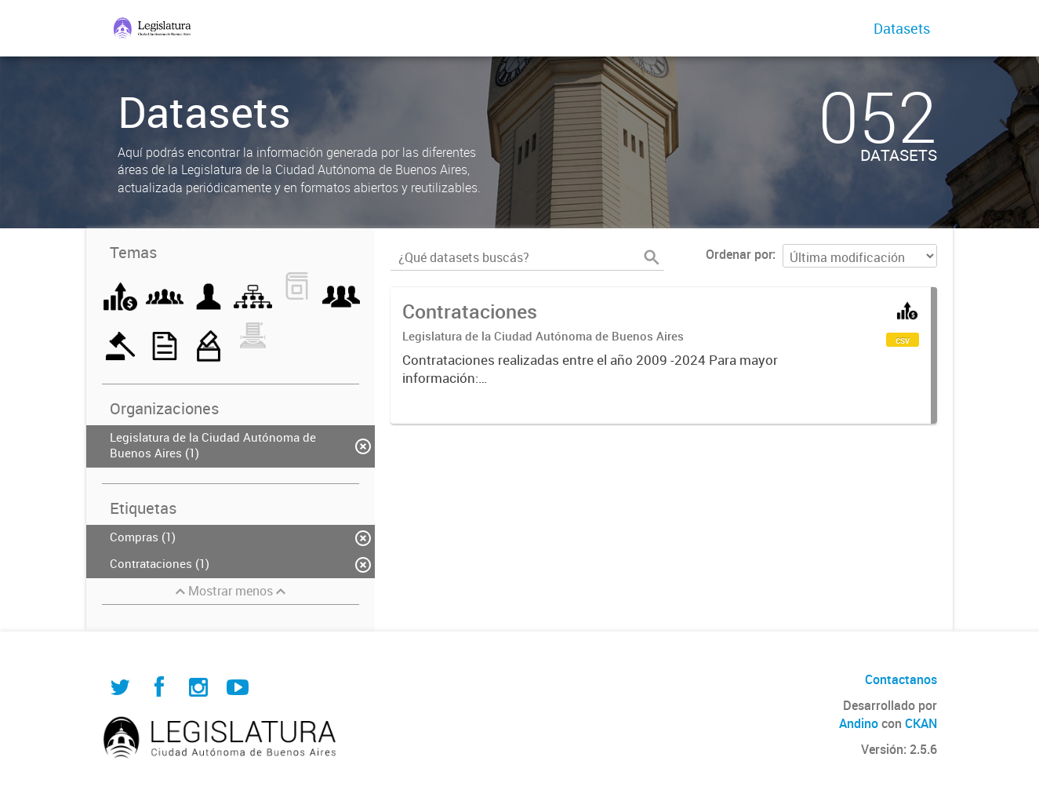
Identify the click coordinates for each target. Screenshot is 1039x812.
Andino (858, 723)
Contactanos (901, 679)
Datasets (902, 28)
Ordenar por (739, 254)
